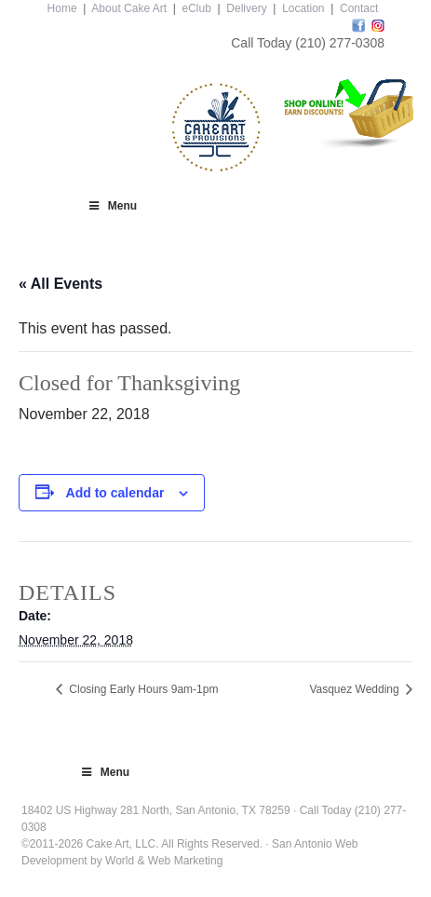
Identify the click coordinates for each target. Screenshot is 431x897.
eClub (196, 8)
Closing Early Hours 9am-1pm (142, 689)
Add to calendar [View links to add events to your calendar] (115, 492)
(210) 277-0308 (339, 42)
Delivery (246, 8)
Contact (359, 8)
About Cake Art (129, 8)
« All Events (60, 284)
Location (303, 8)
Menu (112, 205)
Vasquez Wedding (355, 689)
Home (62, 8)
